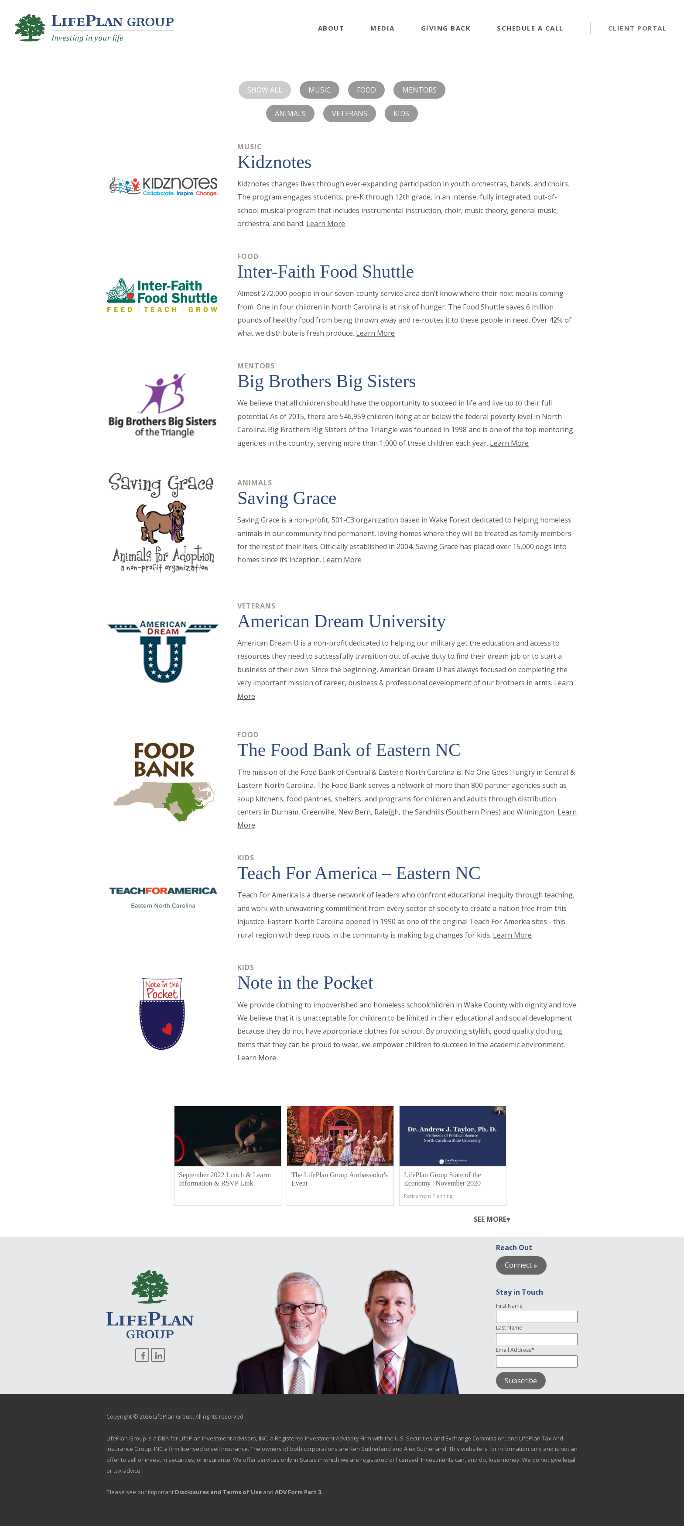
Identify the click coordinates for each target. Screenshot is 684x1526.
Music (319, 90)
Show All (264, 90)
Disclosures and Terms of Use (218, 1492)
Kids (401, 113)
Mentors (419, 90)
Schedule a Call (530, 28)
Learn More (325, 223)
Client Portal (637, 28)
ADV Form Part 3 (298, 1492)
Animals (290, 113)
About (331, 28)
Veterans (349, 113)
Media (382, 28)
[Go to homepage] (94, 28)
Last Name (509, 1327)
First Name (509, 1305)
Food (366, 90)
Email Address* (515, 1350)
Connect (518, 1265)
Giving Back (446, 28)
